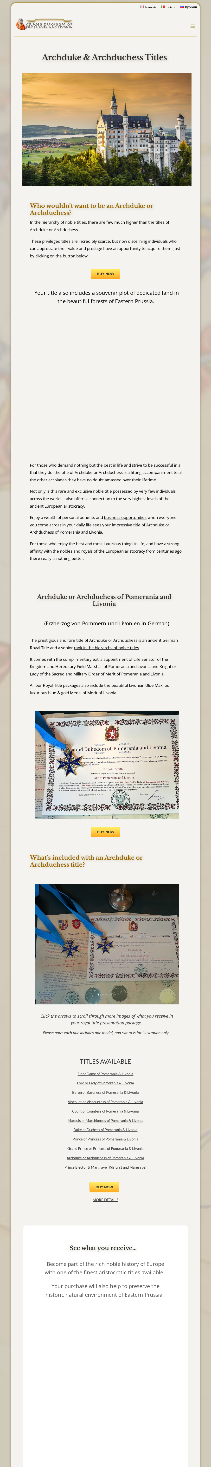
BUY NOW (105, 274)
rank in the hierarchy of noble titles (106, 647)
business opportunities (125, 517)
